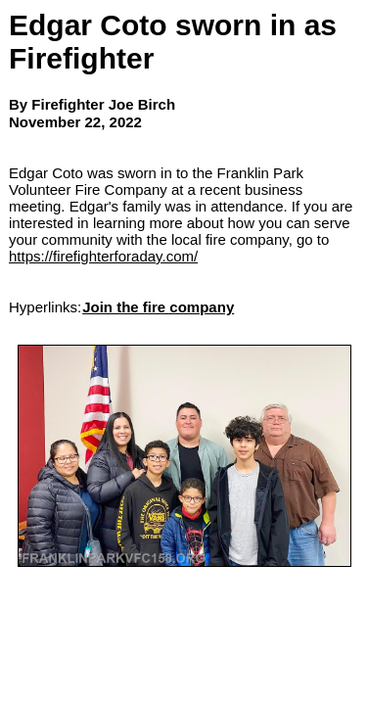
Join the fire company (158, 307)
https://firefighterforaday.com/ (103, 256)
